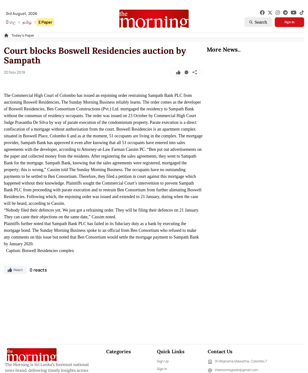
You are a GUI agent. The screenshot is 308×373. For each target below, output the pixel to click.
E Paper (45, 22)
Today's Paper (23, 35)
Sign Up (163, 361)
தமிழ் (27, 22)
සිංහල (11, 22)
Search (258, 22)
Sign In (289, 22)
